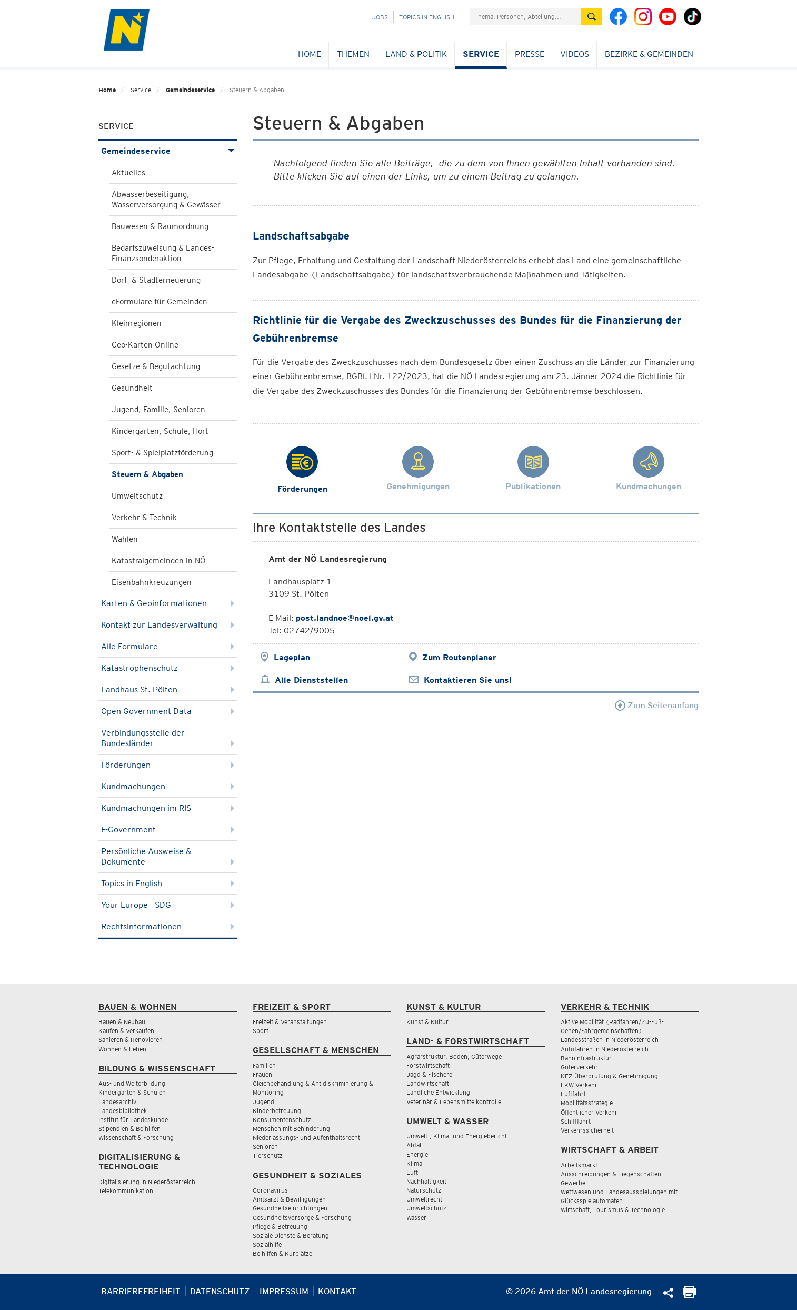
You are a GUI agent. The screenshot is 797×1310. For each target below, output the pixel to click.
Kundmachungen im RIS (167, 808)
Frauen (262, 1074)
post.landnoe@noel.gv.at (345, 618)
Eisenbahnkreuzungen (152, 582)
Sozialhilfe (267, 1244)
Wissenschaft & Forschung (136, 1138)
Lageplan (292, 657)
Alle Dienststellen (311, 680)
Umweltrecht (424, 1199)
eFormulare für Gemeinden (159, 301)
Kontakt (337, 1291)
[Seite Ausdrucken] (689, 1296)
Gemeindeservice (190, 90)
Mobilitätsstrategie (587, 1103)
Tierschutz (268, 1155)
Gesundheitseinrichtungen (290, 1208)
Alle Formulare (167, 646)
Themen (353, 54)
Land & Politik (416, 54)
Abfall (414, 1145)
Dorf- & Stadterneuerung (156, 280)
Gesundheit (132, 388)
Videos (574, 54)
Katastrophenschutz (167, 668)
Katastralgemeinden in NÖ (159, 560)
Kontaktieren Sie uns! (468, 680)
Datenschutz (220, 1291)
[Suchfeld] (525, 16)
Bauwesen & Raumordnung (160, 226)
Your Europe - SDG (167, 905)
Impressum (284, 1291)
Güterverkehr (579, 1067)
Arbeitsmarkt (579, 1165)
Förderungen (167, 765)
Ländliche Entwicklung (438, 1092)
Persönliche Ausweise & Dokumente (167, 856)
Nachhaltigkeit (426, 1181)
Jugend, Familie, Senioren (158, 409)
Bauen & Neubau (121, 1022)
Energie (417, 1154)
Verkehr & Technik (144, 517)
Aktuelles (128, 172)
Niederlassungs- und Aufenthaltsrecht (306, 1138)
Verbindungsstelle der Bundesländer (167, 738)
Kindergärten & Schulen (132, 1092)
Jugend (263, 1102)
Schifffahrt (576, 1121)
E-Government (167, 830)
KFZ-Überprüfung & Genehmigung (609, 1076)
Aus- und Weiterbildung (131, 1083)
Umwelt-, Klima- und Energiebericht (456, 1136)
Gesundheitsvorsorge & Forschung (302, 1218)
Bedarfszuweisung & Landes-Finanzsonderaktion (163, 253)
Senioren (265, 1146)
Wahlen (125, 539)
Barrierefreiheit (141, 1291)
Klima (414, 1163)
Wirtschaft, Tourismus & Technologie (613, 1210)
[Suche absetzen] (591, 16)
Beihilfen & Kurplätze (282, 1253)
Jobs (380, 17)
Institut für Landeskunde (133, 1120)
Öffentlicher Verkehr (589, 1112)
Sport (260, 1031)
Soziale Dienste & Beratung (291, 1235)
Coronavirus (270, 1190)
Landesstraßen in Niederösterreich (610, 1040)
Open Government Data (167, 711)
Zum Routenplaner (459, 657)
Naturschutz (423, 1190)
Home (309, 54)
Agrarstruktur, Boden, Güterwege (454, 1056)
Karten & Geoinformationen (167, 603)
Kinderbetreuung (277, 1111)
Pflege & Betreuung (280, 1226)
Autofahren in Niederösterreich (605, 1049)
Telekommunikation (125, 1191)
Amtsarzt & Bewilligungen (289, 1199)
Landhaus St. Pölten (167, 689)
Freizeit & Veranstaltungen (290, 1022)
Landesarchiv (117, 1102)
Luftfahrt (573, 1094)
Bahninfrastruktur (586, 1058)
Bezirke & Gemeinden (649, 54)
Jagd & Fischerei (430, 1074)
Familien (264, 1065)
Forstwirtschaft (428, 1065)
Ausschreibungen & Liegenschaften (611, 1174)
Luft (412, 1172)
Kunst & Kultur (427, 1022)
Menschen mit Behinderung (291, 1129)
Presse (529, 54)
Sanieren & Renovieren (130, 1040)
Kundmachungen (167, 786)
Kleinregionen (137, 323)
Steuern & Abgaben (147, 474)
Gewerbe (573, 1183)
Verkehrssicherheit (587, 1130)
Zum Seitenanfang (657, 705)
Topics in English (426, 17)
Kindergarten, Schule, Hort (160, 431)
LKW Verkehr (579, 1085)
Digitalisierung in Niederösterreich (146, 1182)
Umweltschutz (137, 496)
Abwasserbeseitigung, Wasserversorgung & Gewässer (166, 200)
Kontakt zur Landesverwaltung (167, 625)
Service (481, 54)
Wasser (416, 1218)
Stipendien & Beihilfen (129, 1129)
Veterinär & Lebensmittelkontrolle (453, 1102)
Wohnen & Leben (122, 1049)
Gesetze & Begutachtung (156, 366)
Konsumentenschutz (282, 1120)
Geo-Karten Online (145, 345)
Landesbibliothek (122, 1111)
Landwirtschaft (427, 1083)
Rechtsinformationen (167, 926)
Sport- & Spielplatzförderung (162, 453)
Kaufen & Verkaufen (126, 1031)
